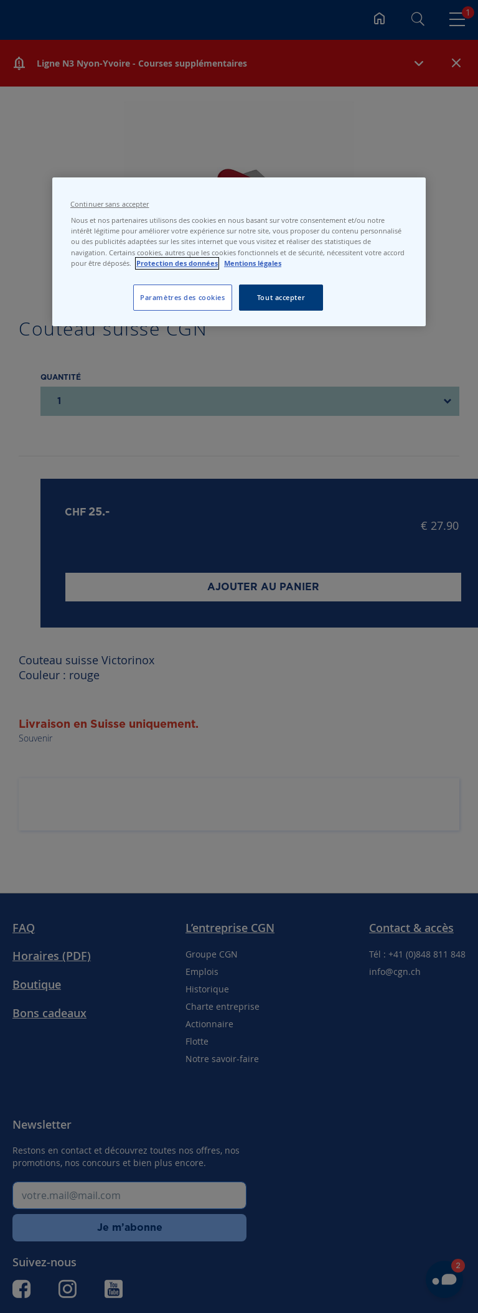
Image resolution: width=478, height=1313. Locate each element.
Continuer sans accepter (109, 204)
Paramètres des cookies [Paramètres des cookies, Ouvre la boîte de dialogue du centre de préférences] (182, 297)
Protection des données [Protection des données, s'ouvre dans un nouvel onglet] (177, 263)
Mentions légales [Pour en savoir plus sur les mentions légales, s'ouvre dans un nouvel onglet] (252, 263)
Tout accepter (281, 297)
